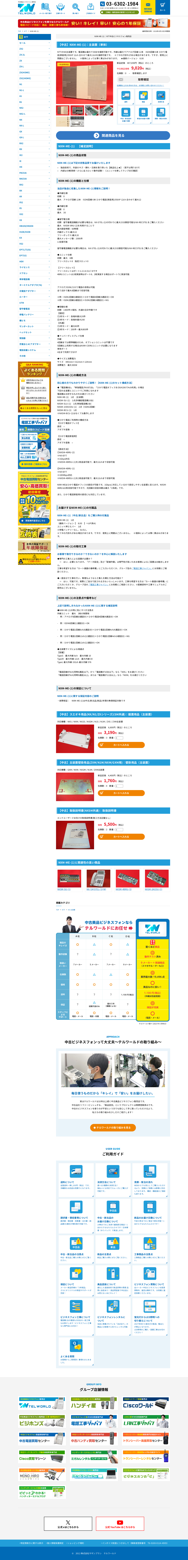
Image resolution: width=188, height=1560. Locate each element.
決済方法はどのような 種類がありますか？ (34, 381)
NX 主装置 (71, 910)
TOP (19, 31)
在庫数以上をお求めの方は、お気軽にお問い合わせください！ (140, 85)
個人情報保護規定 (55, 1543)
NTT (25, 31)
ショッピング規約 (75, 1543)
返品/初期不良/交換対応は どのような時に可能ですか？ (37, 399)
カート (163, 10)
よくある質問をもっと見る (34, 408)
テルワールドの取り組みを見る (113, 1127)
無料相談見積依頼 (148, 10)
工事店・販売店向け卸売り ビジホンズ (120, 12)
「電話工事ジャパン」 (142, 568)
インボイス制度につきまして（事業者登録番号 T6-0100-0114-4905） (135, 1543)
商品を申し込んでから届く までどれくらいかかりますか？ (36, 390)
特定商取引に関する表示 (32, 1543)
